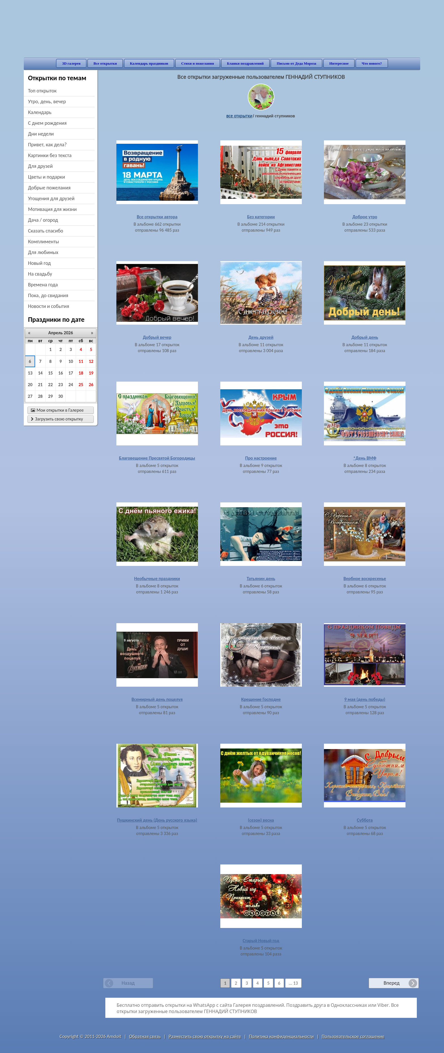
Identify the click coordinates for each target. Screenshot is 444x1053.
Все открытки (105, 63)
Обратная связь (145, 1036)
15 (50, 373)
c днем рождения (47, 123)
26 (91, 384)
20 (30, 384)
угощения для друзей (51, 198)
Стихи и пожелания (197, 63)
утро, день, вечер (47, 101)
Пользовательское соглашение (353, 1036)
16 (60, 373)
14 (40, 373)
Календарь (40, 112)
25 (81, 384)
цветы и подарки (46, 177)
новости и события (48, 306)
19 (91, 373)
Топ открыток (42, 91)
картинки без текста (50, 155)
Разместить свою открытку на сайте (204, 1036)
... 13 (293, 983)
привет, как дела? (47, 144)
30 (60, 396)
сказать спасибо (45, 231)
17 (71, 373)
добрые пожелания (49, 188)
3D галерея (71, 63)
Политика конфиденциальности (281, 1036)
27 (30, 396)
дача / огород (43, 220)
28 (40, 396)
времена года (43, 285)
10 (71, 361)
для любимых (43, 252)
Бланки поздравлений (245, 63)
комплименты (43, 241)
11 (81, 361)
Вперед (392, 983)
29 (50, 396)
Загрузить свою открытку (57, 419)
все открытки (239, 116)
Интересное (339, 63)
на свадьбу (40, 274)
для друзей (40, 166)
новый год (39, 263)
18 (81, 373)
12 (91, 361)
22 (50, 384)
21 (40, 384)
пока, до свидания (48, 295)
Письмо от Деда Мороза (296, 63)
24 (71, 384)
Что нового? (372, 63)
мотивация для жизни (52, 209)
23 (60, 384)
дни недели (41, 134)
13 (30, 373)
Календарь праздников (149, 63)
